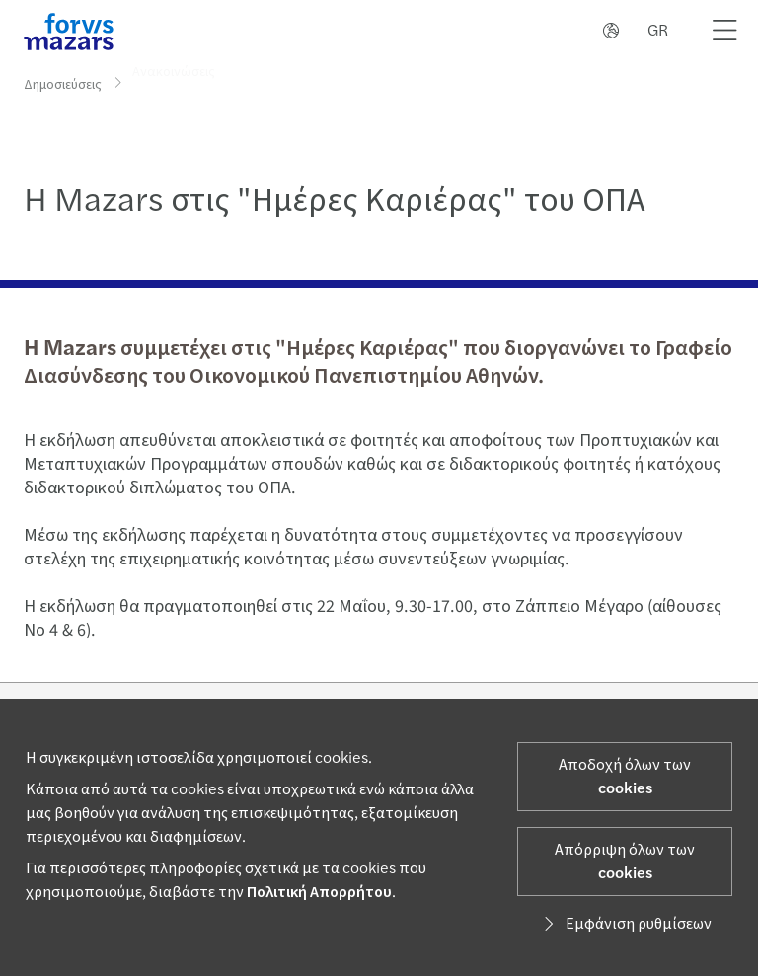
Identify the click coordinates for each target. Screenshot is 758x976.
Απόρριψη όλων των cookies (625, 861)
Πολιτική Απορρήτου (319, 892)
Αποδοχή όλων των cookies (625, 776)
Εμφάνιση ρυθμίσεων (625, 924)
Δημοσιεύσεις (63, 84)
